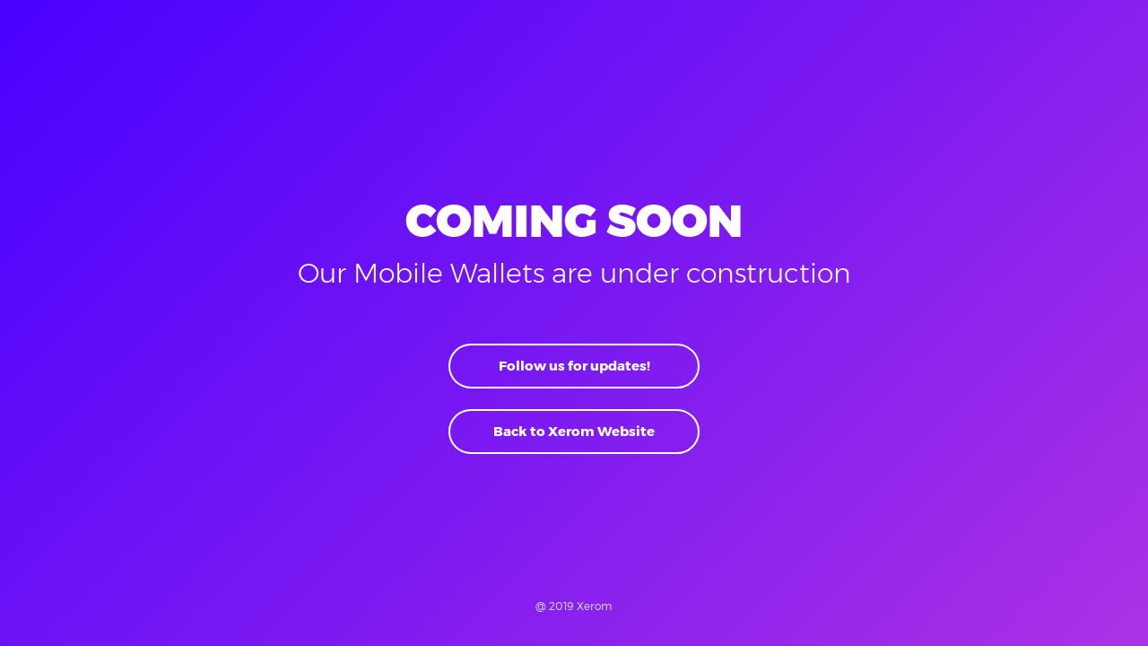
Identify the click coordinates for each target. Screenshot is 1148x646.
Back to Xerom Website (574, 431)
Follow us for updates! (574, 365)
